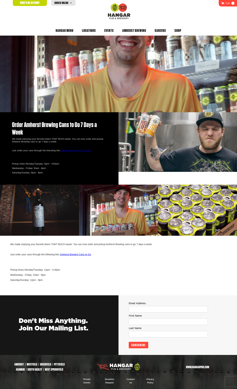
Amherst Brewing (134, 30)
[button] (228, 3)
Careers (160, 30)
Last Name (135, 328)
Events (109, 30)
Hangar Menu (64, 30)
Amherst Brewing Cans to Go (75, 151)
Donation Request (109, 381)
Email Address (137, 303)
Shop (178, 30)
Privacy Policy (150, 381)
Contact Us (131, 381)
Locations (89, 30)
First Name (135, 316)
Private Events (86, 381)
